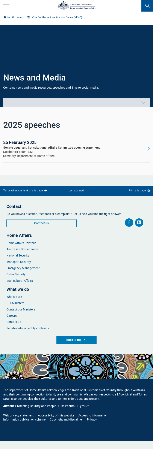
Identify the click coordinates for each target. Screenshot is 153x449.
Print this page (139, 190)
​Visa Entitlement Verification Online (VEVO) (54, 17)
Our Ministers (15, 303)
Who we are (14, 296)
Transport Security (18, 262)
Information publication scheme (24, 419)
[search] (147, 6)
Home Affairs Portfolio (21, 243)
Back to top (76, 340)
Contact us (41, 223)
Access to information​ (93, 415)
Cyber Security (16, 274)
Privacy (92, 419)
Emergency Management (23, 268)
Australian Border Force (22, 249)
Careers (11, 315)
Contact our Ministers (20, 309)
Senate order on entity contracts (27, 328)
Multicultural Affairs (19, 280)
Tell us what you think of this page (25, 190)
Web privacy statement (18, 415)
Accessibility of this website (56, 415)
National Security (17, 255)
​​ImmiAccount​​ (13, 17)
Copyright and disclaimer (66, 419)
